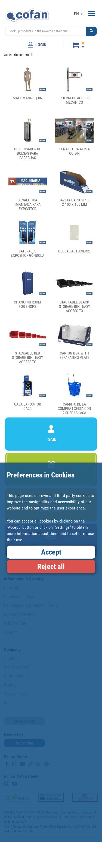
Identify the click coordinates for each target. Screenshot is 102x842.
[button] (91, 31)
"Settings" (62, 527)
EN (78, 13)
